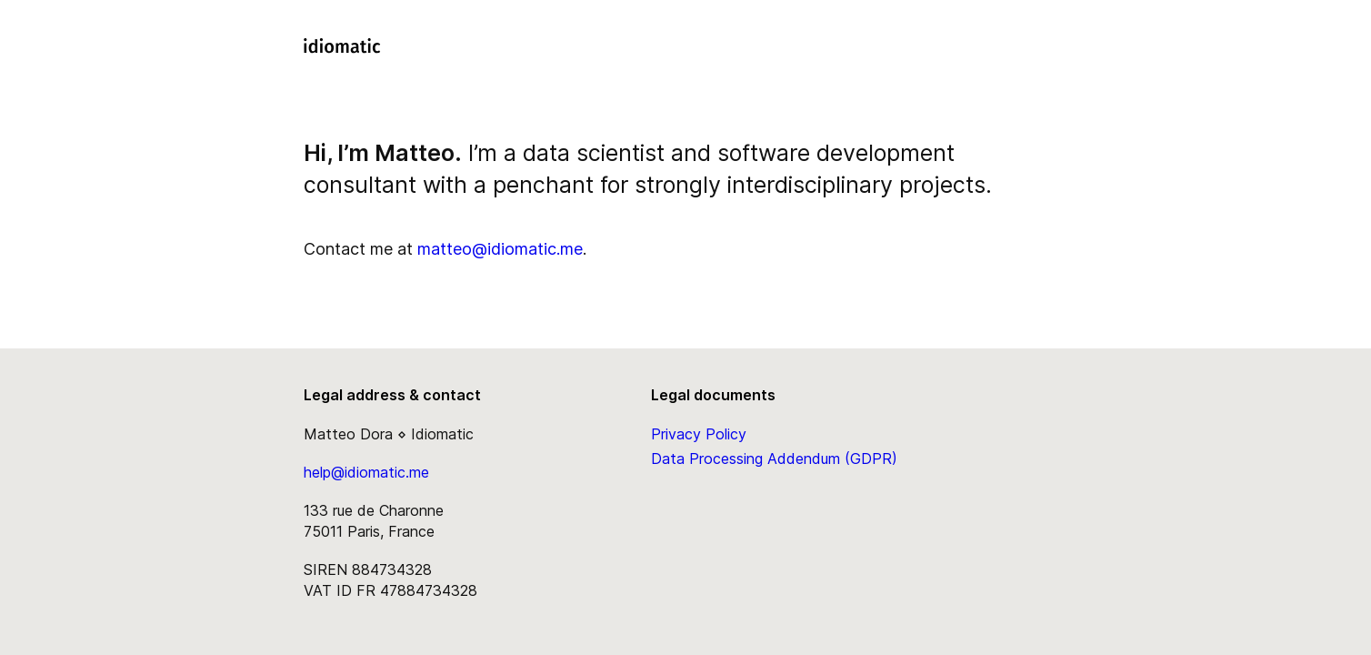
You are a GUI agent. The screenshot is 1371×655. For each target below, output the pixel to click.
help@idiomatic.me (366, 472)
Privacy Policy (698, 434)
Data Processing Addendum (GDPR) (774, 458)
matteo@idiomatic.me (500, 248)
